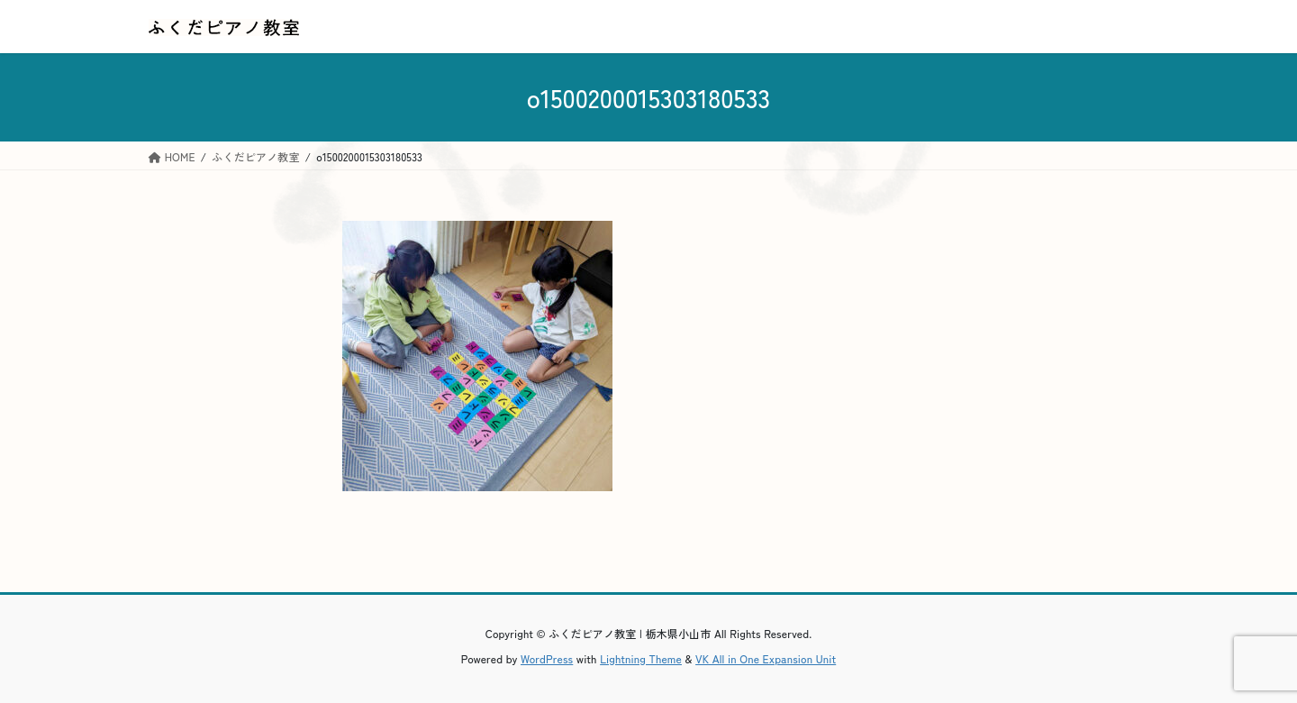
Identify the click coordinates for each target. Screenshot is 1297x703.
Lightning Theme (641, 658)
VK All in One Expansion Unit (765, 658)
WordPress (547, 658)
